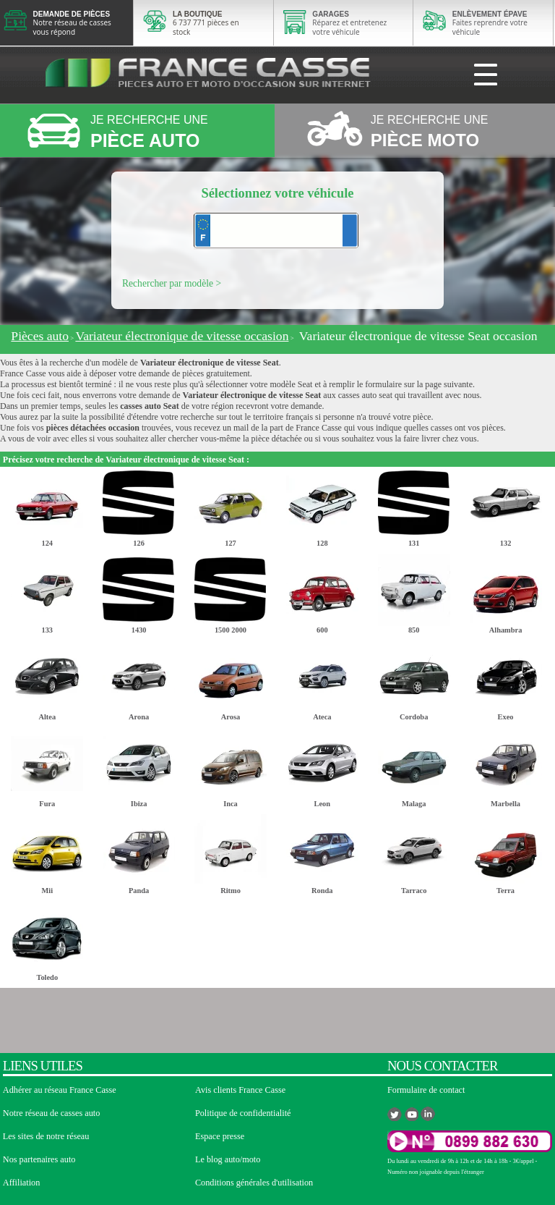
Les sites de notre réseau (46, 1136)
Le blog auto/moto (227, 1159)
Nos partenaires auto (39, 1159)
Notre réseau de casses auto (51, 1113)
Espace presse (219, 1136)
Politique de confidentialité (243, 1113)
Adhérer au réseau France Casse (59, 1090)
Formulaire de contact (426, 1090)
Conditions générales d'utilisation (254, 1182)
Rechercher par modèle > (171, 283)
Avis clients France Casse (240, 1090)
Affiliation (21, 1182)
